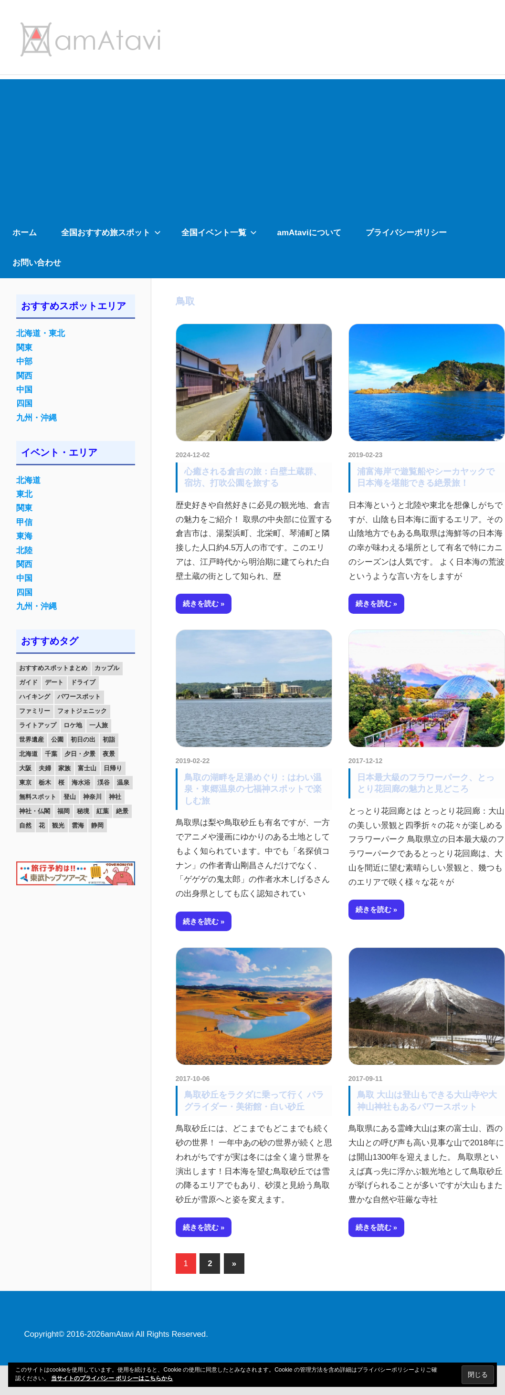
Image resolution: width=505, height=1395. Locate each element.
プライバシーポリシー (406, 232)
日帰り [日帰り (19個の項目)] (113, 768)
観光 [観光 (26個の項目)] (58, 825)
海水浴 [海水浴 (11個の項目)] (81, 782)
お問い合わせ (36, 262)
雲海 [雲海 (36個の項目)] (78, 825)
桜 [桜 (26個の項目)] (61, 782)
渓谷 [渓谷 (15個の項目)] (103, 782)
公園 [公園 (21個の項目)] (57, 739)
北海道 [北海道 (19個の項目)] (28, 753)
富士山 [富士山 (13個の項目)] (87, 768)
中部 (24, 361)
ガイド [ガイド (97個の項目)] (28, 682)
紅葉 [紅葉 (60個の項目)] (102, 811)
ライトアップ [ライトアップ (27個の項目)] (37, 725)
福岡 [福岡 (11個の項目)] (63, 811)
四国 (24, 403)
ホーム (24, 232)
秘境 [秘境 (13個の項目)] (83, 811)
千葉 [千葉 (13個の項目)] (51, 753)
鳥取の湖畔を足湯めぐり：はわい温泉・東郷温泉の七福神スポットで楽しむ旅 (253, 789)
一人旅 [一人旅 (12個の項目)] (98, 725)
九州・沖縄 (36, 417)
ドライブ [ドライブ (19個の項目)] (83, 682)
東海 (24, 536)
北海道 (28, 480)
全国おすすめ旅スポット (111, 232)
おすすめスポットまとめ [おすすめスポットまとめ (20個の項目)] (53, 667)
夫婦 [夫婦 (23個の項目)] (45, 768)
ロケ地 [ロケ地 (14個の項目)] (72, 725)
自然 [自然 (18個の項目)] (25, 825)
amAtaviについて (309, 232)
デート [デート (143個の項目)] (54, 682)
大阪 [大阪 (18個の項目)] (25, 768)
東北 (24, 494)
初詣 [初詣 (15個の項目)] (109, 739)
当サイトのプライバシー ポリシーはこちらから (112, 1378)
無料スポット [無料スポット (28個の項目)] (37, 796)
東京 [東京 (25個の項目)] (25, 782)
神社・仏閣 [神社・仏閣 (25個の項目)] (34, 811)
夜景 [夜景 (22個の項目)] (109, 753)
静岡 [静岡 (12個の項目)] (97, 825)
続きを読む (201, 603)
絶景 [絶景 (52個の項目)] (122, 811)
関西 (24, 375)
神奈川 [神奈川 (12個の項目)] (92, 796)
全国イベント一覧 (219, 232)
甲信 (24, 522)
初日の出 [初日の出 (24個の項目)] (83, 739)
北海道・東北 (40, 333)
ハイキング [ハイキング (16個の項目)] (34, 696)
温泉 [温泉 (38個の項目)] (123, 782)
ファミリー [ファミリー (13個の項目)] (34, 710)
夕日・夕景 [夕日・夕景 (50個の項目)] (79, 753)
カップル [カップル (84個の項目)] (107, 667)
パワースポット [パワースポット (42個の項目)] (79, 696)
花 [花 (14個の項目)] (42, 825)
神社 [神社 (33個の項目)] (115, 796)
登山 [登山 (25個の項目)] (69, 796)
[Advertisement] (252, 146)
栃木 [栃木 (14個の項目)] (45, 782)
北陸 (24, 550)
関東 (24, 347)
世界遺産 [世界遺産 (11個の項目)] (31, 739)
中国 (24, 389)
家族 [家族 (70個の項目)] (64, 768)
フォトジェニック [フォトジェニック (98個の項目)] (82, 710)
